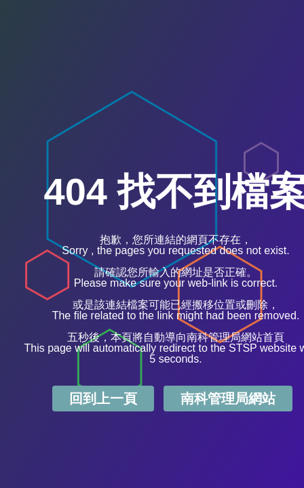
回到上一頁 (103, 398)
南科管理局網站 (228, 398)
